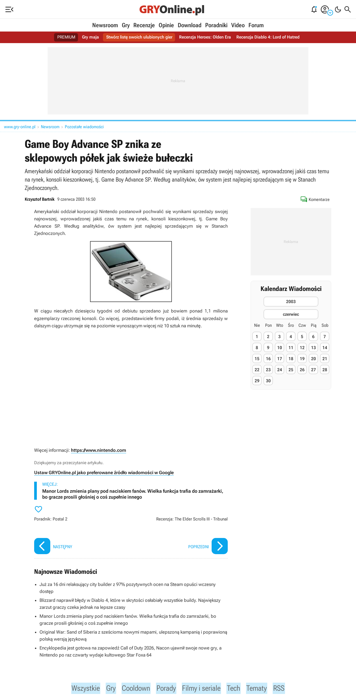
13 (313, 347)
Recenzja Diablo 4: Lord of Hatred (267, 37)
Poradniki (216, 25)
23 (268, 369)
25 (291, 369)
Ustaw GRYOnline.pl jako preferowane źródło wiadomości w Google (104, 472)
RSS (285, 688)
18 (291, 358)
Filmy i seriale (203, 688)
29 (257, 380)
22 (257, 369)
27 (313, 369)
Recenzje (144, 25)
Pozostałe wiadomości (84, 126)
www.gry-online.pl (19, 126)
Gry (126, 25)
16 (268, 358)
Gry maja (90, 37)
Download (189, 25)
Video (238, 25)
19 (302, 358)
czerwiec (291, 314)
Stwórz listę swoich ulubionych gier (139, 37)
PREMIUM (66, 37)
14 (324, 347)
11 (291, 347)
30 (268, 380)
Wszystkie (80, 688)
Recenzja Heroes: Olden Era (205, 37)
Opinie (166, 25)
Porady (165, 688)
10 (279, 347)
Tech (237, 688)
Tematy (262, 688)
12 (302, 347)
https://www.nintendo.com (98, 450)
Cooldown (133, 688)
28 (324, 369)
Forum (256, 25)
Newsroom (105, 25)
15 (257, 358)
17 (279, 358)
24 (279, 369)
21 (324, 358)
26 (302, 369)
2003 (291, 301)
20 (313, 358)
